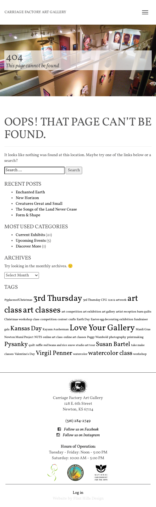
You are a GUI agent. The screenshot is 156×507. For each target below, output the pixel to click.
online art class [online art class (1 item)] (53, 337)
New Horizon (27, 198)
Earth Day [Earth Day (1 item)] (83, 319)
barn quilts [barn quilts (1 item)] (144, 312)
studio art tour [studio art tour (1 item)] (85, 345)
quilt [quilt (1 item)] (32, 345)
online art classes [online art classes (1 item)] (75, 337)
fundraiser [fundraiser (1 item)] (141, 319)
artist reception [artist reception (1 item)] (126, 312)
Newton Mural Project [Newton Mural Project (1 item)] (18, 337)
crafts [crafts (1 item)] (72, 319)
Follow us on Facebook (81, 429)
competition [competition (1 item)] (48, 319)
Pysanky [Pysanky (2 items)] (16, 344)
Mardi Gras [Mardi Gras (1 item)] (143, 329)
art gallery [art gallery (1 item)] (108, 312)
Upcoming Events (31, 240)
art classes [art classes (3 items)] (42, 310)
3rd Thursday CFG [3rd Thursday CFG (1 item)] (95, 300)
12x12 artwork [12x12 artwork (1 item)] (117, 300)
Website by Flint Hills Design (78, 498)
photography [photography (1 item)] (117, 337)
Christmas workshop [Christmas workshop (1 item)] (18, 319)
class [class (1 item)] (36, 319)
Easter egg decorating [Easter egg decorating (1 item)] (105, 319)
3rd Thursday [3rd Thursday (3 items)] (57, 298)
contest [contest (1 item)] (63, 319)
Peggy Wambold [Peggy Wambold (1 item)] (97, 337)
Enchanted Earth (30, 192)
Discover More (28, 246)
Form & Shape (28, 215)
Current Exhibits (30, 235)
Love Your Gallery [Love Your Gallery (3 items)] (102, 328)
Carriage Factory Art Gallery (35, 12)
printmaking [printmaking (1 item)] (135, 337)
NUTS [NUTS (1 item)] (38, 337)
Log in (78, 493)
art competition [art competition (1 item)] (72, 312)
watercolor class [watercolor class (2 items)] (110, 353)
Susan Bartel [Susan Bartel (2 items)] (113, 344)
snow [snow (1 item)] (71, 345)
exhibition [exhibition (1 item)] (126, 319)
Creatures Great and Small (39, 204)
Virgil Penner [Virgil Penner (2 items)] (54, 353)
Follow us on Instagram (81, 435)
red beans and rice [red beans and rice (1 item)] (55, 345)
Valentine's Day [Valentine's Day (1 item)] (25, 354)
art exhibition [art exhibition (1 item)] (92, 312)
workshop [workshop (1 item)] (140, 354)
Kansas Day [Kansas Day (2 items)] (26, 328)
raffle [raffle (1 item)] (39, 345)
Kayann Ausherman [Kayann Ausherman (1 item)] (56, 329)
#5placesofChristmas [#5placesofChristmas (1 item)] (18, 300)
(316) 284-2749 (78, 421)
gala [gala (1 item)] (6, 329)
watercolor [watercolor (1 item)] (80, 354)
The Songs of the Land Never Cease (46, 209)
